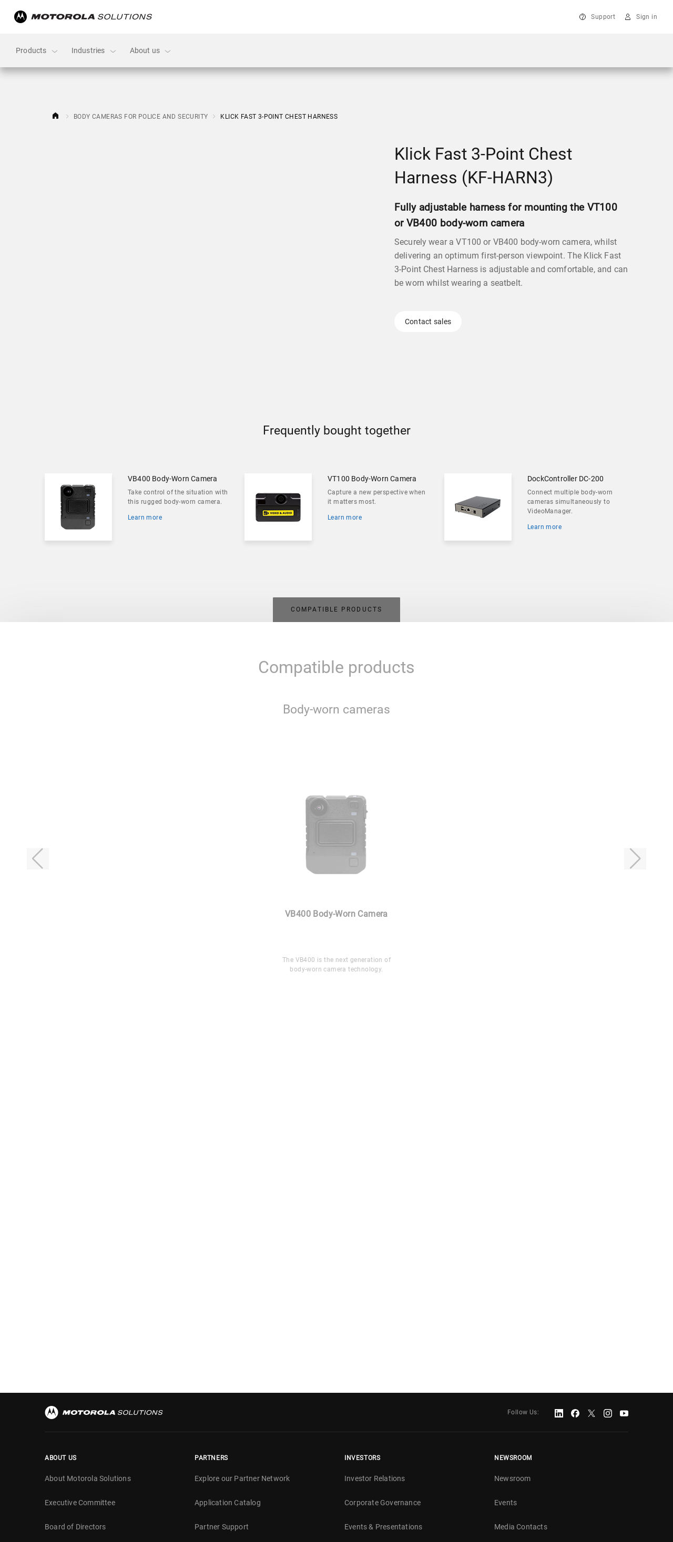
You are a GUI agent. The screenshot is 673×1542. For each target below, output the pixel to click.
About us (151, 50)
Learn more (145, 517)
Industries (94, 50)
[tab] (336, 608)
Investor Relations (374, 1476)
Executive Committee (80, 1500)
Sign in (646, 16)
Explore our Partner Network (242, 1476)
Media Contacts (520, 1524)
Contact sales (428, 321)
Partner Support (222, 1524)
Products (37, 50)
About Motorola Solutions (88, 1476)
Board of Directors (75, 1524)
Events (505, 1500)
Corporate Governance (382, 1500)
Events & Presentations (383, 1524)
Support (603, 16)
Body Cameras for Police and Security (141, 116)
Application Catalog (228, 1500)
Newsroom (512, 1476)
